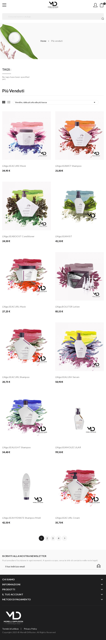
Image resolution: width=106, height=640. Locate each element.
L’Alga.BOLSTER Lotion (67, 306)
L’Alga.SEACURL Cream (67, 517)
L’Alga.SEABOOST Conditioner (18, 236)
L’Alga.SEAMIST (63, 236)
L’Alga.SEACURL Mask (14, 306)
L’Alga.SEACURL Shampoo (15, 377)
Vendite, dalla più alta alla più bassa (55, 102)
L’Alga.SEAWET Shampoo (68, 165)
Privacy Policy (30, 629)
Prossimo (64, 538)
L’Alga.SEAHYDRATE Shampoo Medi (21, 517)
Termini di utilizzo (10, 629)
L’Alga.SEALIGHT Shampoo (16, 447)
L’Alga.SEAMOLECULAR (68, 447)
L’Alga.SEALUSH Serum (67, 377)
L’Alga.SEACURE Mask (14, 165)
